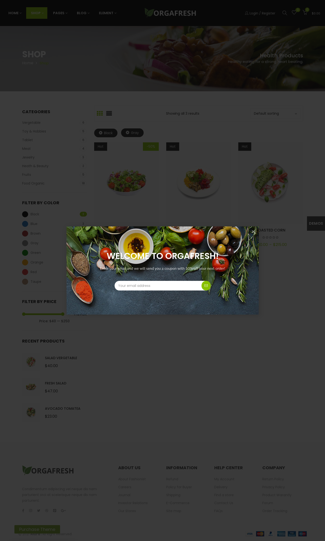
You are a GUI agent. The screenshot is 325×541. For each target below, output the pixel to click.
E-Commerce (178, 503)
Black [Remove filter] (108, 133)
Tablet (27, 140)
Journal (124, 495)
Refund (172, 479)
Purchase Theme (37, 529)
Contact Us (223, 503)
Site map (173, 510)
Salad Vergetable (61, 358)
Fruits (26, 174)
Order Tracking (274, 510)
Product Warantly (277, 495)
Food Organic (33, 183)
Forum (267, 503)
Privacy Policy (273, 487)
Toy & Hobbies (34, 131)
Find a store (224, 495)
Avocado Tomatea (62, 408)
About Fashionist (132, 479)
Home (27, 63)
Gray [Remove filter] (135, 132)
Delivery (220, 487)
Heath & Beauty (35, 166)
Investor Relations (133, 503)
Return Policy (273, 479)
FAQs (218, 510)
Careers (124, 487)
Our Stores (127, 510)
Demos (316, 223)
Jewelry (28, 157)
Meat (26, 148)
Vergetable (31, 122)
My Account (224, 479)
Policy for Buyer (179, 487)
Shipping (173, 495)
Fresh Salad (55, 383)
